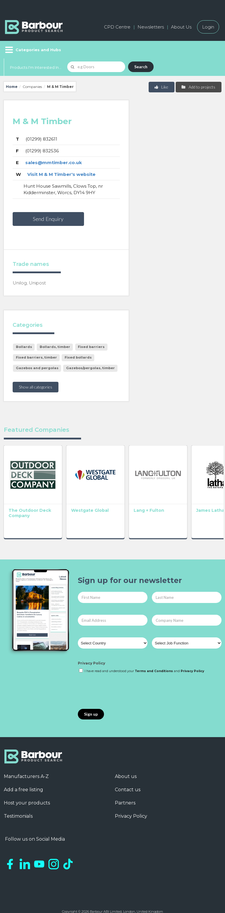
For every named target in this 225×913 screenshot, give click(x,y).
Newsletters (150, 27)
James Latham (150, 494)
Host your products (27, 785)
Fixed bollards (78, 357)
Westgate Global (64, 494)
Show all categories (35, 386)
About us (126, 758)
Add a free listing (23, 771)
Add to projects (198, 86)
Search (140, 66)
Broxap (194, 492)
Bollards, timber (55, 347)
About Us (181, 27)
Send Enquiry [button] (48, 219)
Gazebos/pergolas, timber (90, 368)
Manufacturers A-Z (26, 758)
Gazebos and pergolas (37, 368)
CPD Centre (117, 27)
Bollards (24, 347)
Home (12, 86)
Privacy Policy (91, 645)
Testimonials (18, 798)
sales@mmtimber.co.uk (53, 162)
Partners (125, 785)
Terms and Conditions (154, 653)
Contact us (127, 771)
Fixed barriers (91, 347)
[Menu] (32, 50)
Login (208, 27)
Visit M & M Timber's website (61, 174)
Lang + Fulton (112, 492)
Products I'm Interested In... (35, 67)
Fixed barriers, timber (36, 357)
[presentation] (122, 673)
